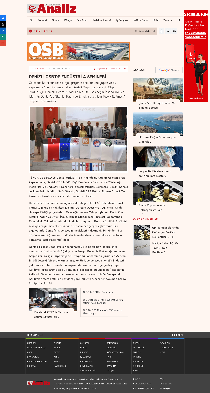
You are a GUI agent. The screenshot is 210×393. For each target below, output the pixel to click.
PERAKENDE (112, 361)
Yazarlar (168, 20)
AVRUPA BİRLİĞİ (88, 370)
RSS (162, 379)
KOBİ (29, 352)
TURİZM (136, 352)
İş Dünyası (122, 20)
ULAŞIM (110, 370)
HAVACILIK (138, 361)
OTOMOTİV (111, 347)
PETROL (57, 361)
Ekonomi (42, 20)
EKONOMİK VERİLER (36, 347)
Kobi (155, 20)
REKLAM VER (34, 335)
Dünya (68, 20)
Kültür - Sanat (140, 20)
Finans (55, 20)
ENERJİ (136, 343)
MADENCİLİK (60, 366)
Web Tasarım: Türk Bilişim (166, 385)
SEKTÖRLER (112, 343)
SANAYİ (136, 370)
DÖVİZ (57, 352)
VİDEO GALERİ (166, 347)
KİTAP (162, 352)
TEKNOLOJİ (138, 347)
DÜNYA (83, 347)
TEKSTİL (137, 356)
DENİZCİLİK (138, 366)
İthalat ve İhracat (101, 20)
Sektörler (82, 20)
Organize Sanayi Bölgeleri (58, 68)
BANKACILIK (33, 356)
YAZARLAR (165, 343)
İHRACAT (84, 352)
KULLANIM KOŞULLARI (143, 388)
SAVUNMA (111, 366)
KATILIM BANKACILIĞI (37, 361)
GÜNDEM (84, 343)
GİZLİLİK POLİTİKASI (142, 383)
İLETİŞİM (177, 335)
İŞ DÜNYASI (85, 356)
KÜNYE (136, 379)
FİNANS (57, 343)
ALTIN (56, 356)
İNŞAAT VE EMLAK (115, 352)
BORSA (57, 347)
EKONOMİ (31, 343)
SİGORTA (31, 366)
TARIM (109, 356)
